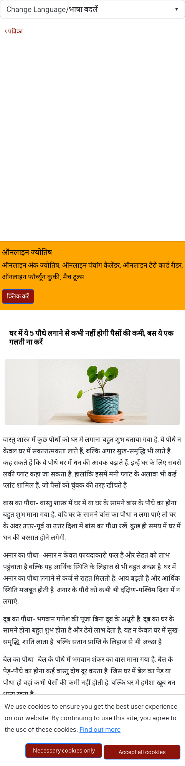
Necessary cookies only (64, 750)
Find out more (100, 729)
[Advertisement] (90, 137)
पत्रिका (14, 31)
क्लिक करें (18, 296)
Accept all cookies (142, 752)
